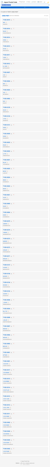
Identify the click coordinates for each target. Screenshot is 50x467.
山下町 (4, 153)
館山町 (4, 162)
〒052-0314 (6, 387)
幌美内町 (5, 346)
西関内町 (5, 328)
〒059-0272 (6, 247)
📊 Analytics (34, 1)
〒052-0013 (6, 46)
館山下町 (5, 311)
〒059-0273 (6, 238)
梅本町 (4, 188)
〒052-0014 (6, 37)
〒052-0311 (6, 413)
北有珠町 (5, 293)
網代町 (4, 171)
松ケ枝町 (5, 66)
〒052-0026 (6, 81)
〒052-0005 (6, 203)
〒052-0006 (6, 335)
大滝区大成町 (6, 398)
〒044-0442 (6, 448)
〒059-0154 (6, 282)
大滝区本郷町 (6, 416)
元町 (4, 92)
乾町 (4, 101)
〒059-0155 (6, 107)
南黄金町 (5, 258)
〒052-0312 (6, 405)
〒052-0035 (6, 133)
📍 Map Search (22, 1)
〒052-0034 (6, 308)
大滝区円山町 (6, 390)
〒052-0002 (6, 98)
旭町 (4, 22)
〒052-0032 (6, 151)
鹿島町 (4, 180)
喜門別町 (5, 355)
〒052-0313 (6, 396)
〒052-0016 (6, 28)
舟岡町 (4, 40)
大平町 (4, 118)
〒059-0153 (6, 116)
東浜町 (4, 31)
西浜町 (4, 145)
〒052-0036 (6, 300)
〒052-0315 (6, 378)
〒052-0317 (6, 370)
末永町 (4, 197)
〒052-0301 (6, 361)
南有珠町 (5, 276)
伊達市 (7, 15)
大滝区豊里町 (6, 433)
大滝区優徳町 (6, 372)
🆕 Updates (40, 1)
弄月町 (4, 48)
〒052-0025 (6, 168)
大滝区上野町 (6, 407)
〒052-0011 (6, 55)
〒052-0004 (6, 212)
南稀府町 (5, 241)
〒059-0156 (6, 273)
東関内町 (5, 337)
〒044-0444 (6, 431)
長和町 (4, 136)
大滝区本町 (5, 363)
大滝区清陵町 (6, 425)
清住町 (4, 206)
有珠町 (4, 127)
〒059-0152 (6, 291)
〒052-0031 (6, 160)
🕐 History (28, 1)
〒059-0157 (6, 265)
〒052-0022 (6, 186)
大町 (4, 75)
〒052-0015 (6, 20)
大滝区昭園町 (6, 381)
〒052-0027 (6, 72)
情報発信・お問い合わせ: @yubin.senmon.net (25, 463)
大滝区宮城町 (6, 451)
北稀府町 (5, 223)
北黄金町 (5, 250)
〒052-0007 (6, 326)
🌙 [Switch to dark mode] (48, 2)
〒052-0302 (6, 422)
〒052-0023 (6, 90)
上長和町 (5, 302)
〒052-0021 (6, 195)
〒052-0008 (6, 317)
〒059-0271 (6, 256)
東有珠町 (5, 285)
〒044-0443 (6, 440)
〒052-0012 (6, 63)
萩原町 (4, 215)
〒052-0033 (6, 142)
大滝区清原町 (6, 442)
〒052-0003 (6, 343)
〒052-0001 (6, 352)
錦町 (4, 83)
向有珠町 (5, 267)
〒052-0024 (6, 177)
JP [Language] (44, 2)
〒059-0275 (6, 221)
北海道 (3, 15)
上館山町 (5, 320)
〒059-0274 (6, 230)
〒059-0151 (6, 125)
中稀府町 (5, 232)
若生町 (4, 110)
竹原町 (4, 57)
